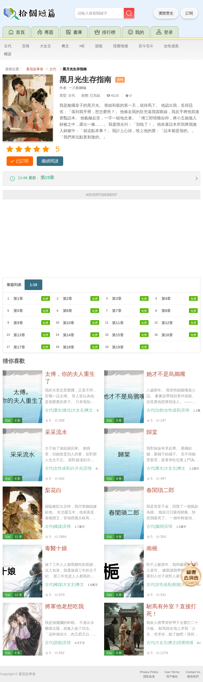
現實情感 (120, 46)
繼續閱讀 (49, 161)
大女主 (45, 46)
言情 (25, 46)
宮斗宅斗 (146, 46)
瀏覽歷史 (166, 13)
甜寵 (99, 46)
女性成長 (171, 46)
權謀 (7, 54)
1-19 (33, 287)
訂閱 (189, 13)
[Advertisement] (101, 243)
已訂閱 (22, 161)
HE (82, 46)
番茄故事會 (34, 69)
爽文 (65, 46)
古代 (7, 46)
